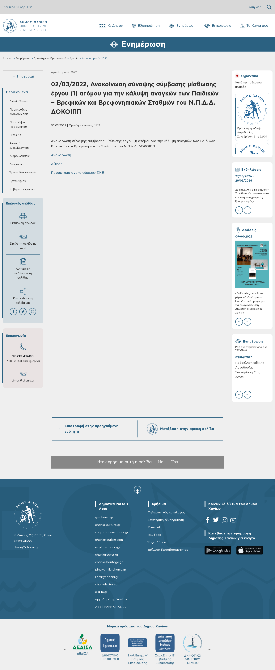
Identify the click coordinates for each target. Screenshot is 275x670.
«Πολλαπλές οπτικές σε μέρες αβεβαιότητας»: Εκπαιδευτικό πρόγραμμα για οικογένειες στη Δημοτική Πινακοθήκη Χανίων (250, 303)
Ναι (161, 462)
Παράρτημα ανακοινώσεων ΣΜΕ (77, 173)
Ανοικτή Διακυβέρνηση (19, 145)
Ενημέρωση (182, 26)
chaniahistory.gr (107, 584)
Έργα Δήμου (18, 181)
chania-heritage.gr (109, 562)
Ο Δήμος (111, 26)
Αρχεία (73, 58)
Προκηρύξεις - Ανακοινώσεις (19, 112)
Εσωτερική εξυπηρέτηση (166, 519)
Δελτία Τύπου (19, 101)
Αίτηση (56, 164)
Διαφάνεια (16, 164)
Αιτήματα (255, 7)
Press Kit (16, 135)
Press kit (154, 527)
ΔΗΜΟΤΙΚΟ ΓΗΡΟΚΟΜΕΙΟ (110, 647)
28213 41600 (23, 356)
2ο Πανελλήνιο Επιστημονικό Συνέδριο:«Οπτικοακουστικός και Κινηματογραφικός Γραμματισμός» (252, 196)
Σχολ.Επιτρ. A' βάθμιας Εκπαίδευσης (138, 649)
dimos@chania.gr (23, 380)
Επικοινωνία (217, 26)
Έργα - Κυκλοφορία (23, 172)
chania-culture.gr (108, 524)
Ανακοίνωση (61, 155)
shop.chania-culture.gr (111, 532)
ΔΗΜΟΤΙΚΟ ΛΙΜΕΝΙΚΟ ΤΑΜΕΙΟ (192, 649)
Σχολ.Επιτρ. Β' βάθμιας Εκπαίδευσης (165, 649)
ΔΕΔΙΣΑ (82, 644)
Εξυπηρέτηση (146, 26)
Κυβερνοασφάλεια (22, 189)
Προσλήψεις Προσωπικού (50, 58)
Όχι (174, 462)
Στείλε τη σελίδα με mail (23, 241)
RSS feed (154, 534)
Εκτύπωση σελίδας (23, 219)
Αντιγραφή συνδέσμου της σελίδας (23, 268)
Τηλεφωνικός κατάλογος (166, 512)
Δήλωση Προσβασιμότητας (168, 549)
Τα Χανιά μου (254, 26)
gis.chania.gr (104, 517)
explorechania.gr (108, 547)
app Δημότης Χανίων (111, 599)
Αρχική (7, 58)
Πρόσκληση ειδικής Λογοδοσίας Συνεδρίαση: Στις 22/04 (249, 370)
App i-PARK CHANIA (110, 606)
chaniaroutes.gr (106, 554)
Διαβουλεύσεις (20, 156)
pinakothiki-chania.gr (110, 569)
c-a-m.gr (101, 591)
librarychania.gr (107, 577)
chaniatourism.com (109, 539)
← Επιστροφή (23, 76)
